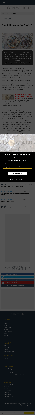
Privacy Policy (22, 179)
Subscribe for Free (17, 173)
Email (4, 164)
